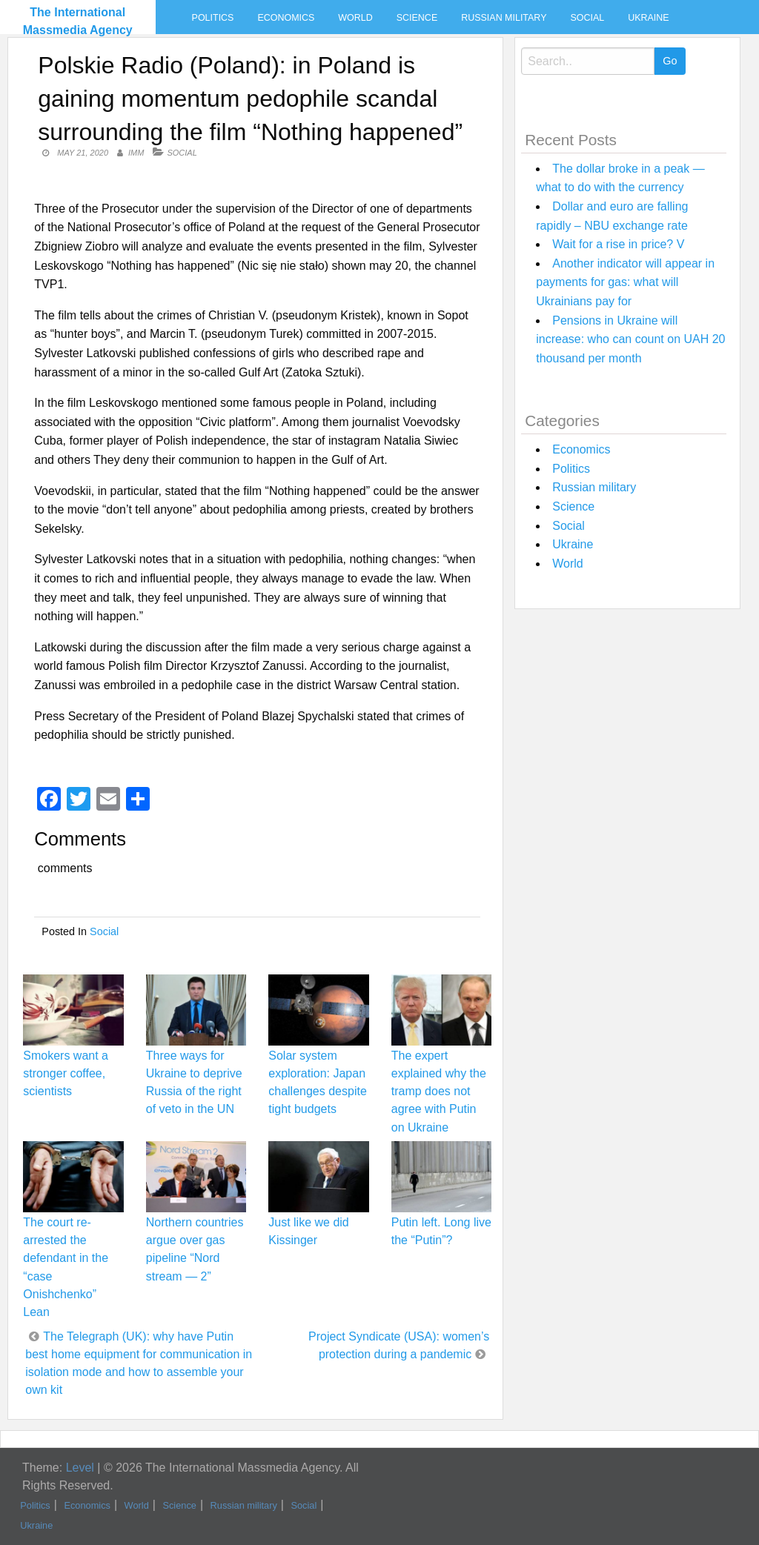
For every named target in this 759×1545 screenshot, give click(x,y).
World (355, 18)
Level (80, 1467)
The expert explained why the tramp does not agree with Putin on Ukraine (438, 1091)
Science (417, 18)
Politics (213, 18)
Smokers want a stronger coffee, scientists (65, 1073)
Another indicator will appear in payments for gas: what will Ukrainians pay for (625, 282)
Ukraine (648, 18)
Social (587, 18)
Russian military (503, 18)
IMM (136, 152)
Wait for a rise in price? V (618, 244)
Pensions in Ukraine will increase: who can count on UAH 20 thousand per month (630, 339)
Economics (285, 18)
